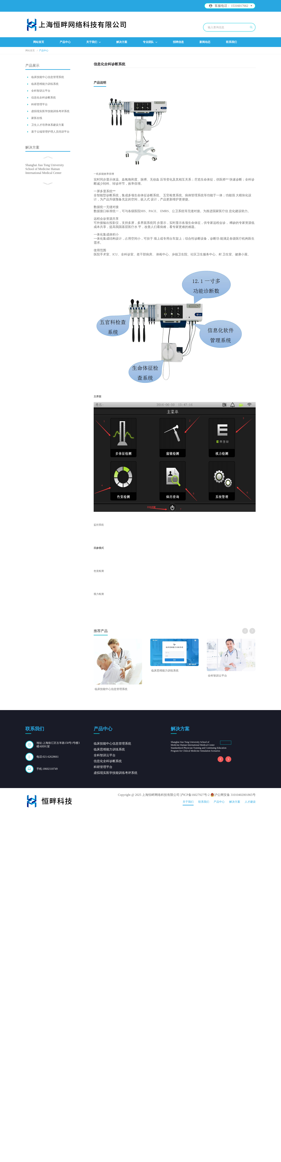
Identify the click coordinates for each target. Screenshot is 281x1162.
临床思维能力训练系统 (45, 83)
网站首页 (38, 42)
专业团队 (150, 42)
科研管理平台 (39, 104)
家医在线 (36, 118)
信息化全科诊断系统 (43, 97)
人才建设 (250, 1150)
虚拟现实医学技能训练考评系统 (50, 111)
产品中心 (65, 42)
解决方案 (121, 42)
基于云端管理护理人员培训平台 (50, 131)
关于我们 (93, 42)
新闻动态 (204, 42)
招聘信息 (178, 42)
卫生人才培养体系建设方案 (47, 124)
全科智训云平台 (40, 90)
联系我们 (231, 42)
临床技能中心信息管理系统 (47, 77)
